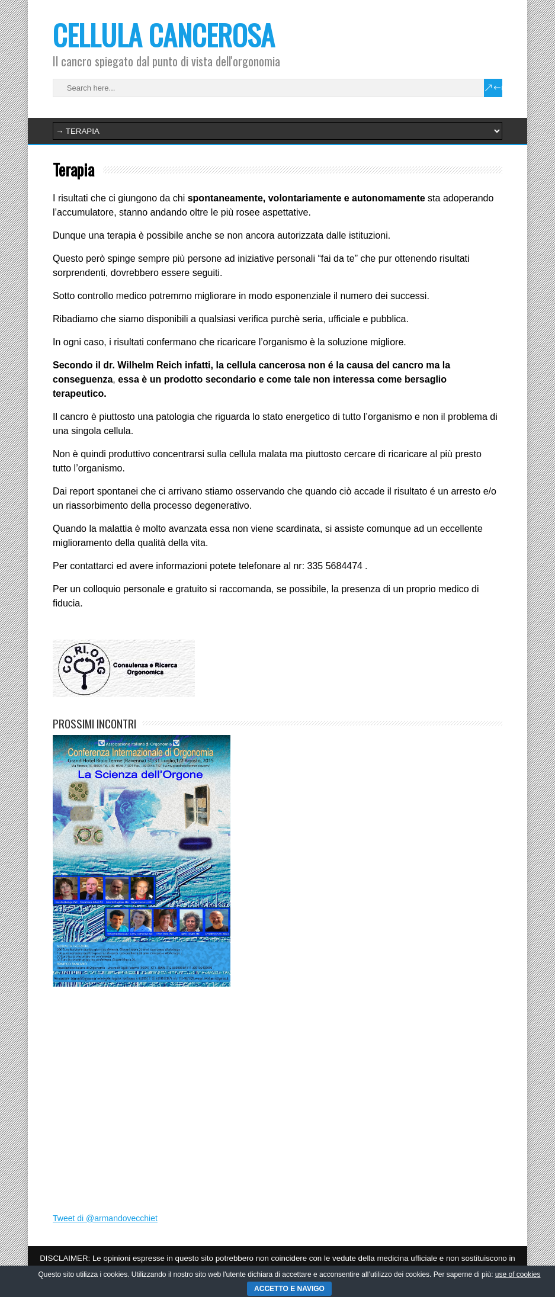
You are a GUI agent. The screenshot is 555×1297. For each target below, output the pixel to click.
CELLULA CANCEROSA (164, 35)
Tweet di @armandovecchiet (105, 1218)
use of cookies (518, 1274)
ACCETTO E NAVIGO (289, 1289)
